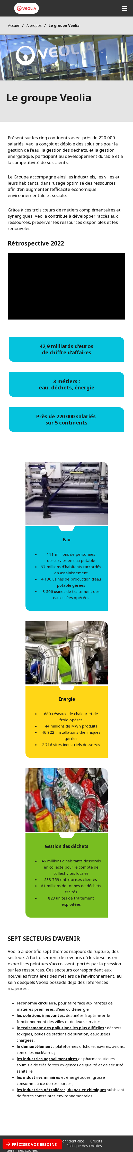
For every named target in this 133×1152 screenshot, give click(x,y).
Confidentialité (72, 1141)
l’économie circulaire (36, 1003)
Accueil (14, 25)
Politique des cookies (84, 1145)
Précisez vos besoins (34, 1144)
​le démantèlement (34, 1046)
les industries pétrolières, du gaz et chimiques (61, 1089)
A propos (34, 25)
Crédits (96, 1141)
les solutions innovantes (40, 1015)
